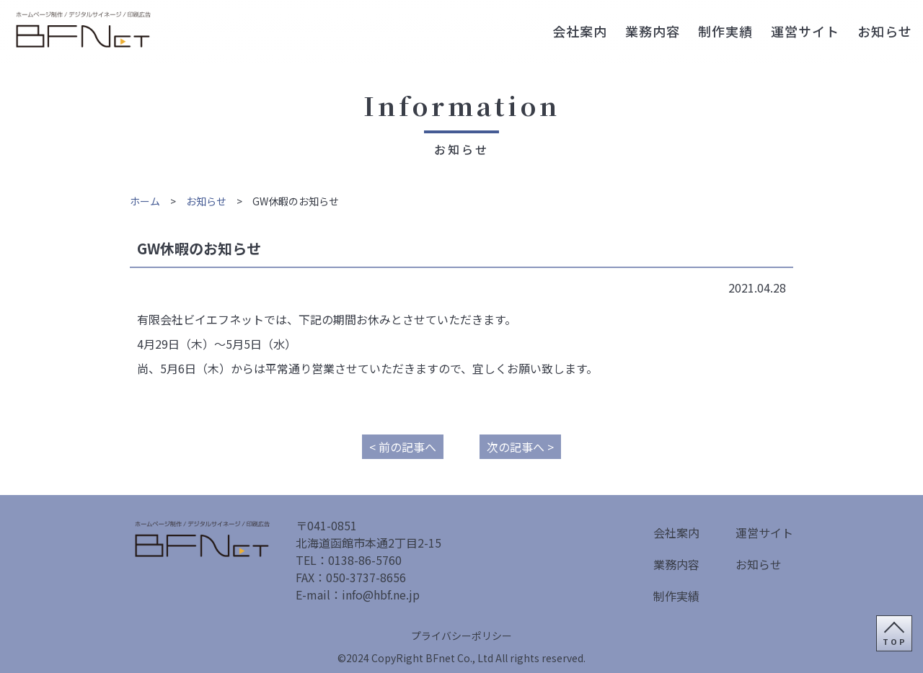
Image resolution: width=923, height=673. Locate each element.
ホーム (145, 201)
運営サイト (805, 31)
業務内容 (652, 31)
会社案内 (579, 31)
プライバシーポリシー (461, 635)
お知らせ (884, 31)
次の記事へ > (520, 446)
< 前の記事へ (402, 446)
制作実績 (725, 31)
